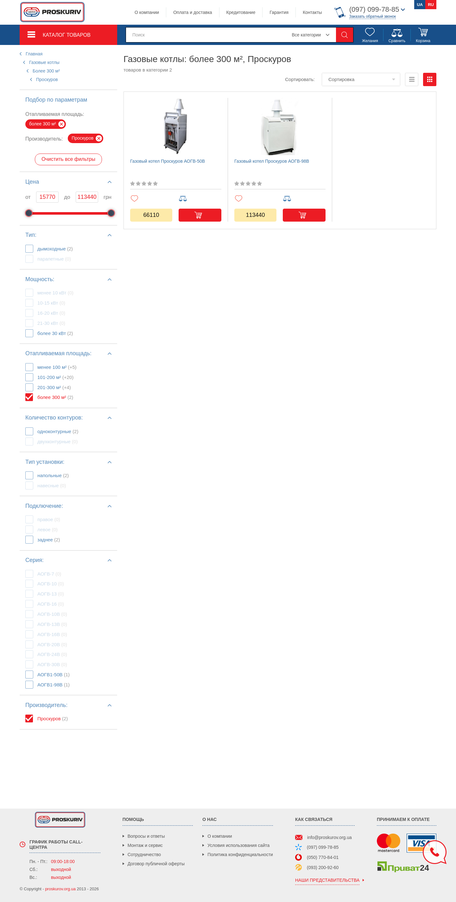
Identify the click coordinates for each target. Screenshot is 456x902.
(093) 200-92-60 (323, 867)
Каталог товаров (67, 35)
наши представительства (327, 880)
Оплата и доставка (192, 12)
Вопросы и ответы (146, 836)
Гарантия (278, 12)
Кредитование (241, 12)
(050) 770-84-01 (323, 857)
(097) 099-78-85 (323, 847)
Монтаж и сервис (145, 845)
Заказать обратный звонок (372, 16)
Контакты (312, 12)
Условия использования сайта (238, 845)
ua (420, 4)
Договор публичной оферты (156, 863)
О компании (147, 12)
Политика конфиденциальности (240, 854)
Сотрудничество (144, 854)
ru (431, 4)
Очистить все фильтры (68, 159)
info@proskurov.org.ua (329, 837)
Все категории (306, 34)
